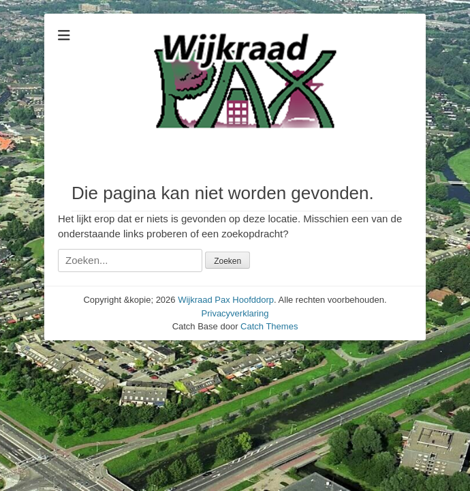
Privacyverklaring (235, 313)
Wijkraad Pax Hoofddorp (226, 300)
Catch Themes (269, 326)
